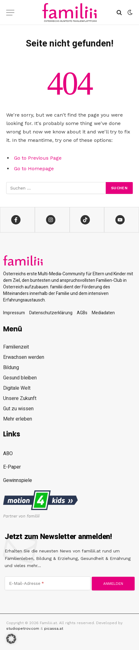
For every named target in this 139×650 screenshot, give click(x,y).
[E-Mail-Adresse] (47, 583)
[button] (11, 639)
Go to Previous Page (38, 158)
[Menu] (10, 13)
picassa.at (53, 628)
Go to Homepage (34, 168)
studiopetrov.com (22, 628)
